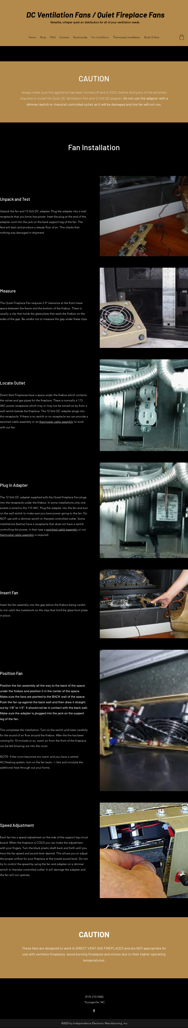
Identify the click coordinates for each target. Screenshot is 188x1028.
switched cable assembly (62, 529)
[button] (181, 37)
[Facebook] (94, 1011)
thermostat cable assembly (56, 422)
